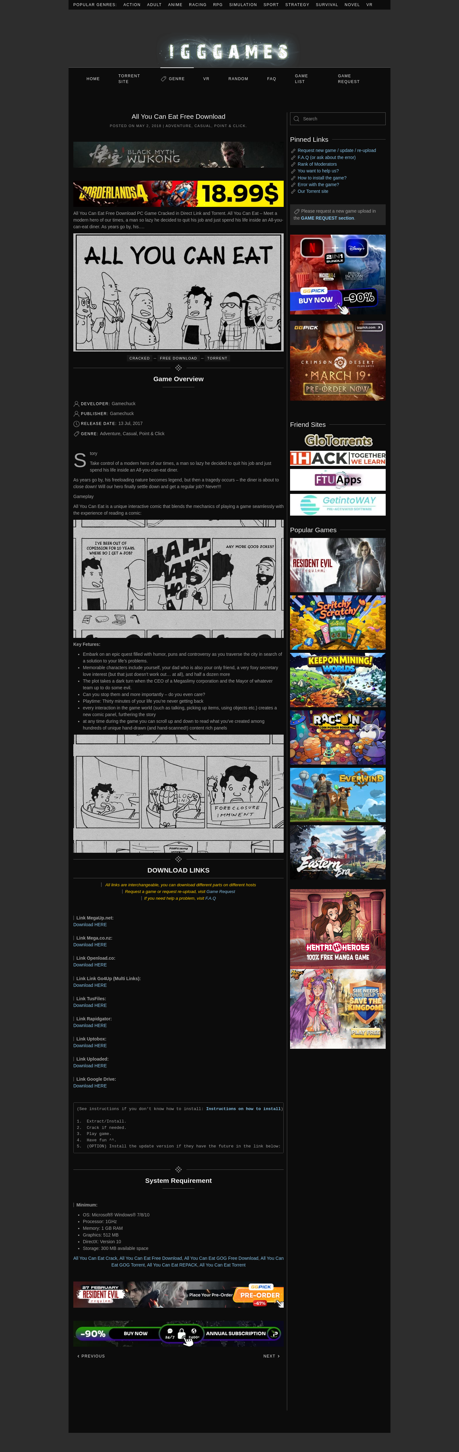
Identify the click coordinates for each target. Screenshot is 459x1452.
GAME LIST (301, 79)
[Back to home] (229, 38)
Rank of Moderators (317, 164)
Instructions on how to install (243, 1109)
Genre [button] (177, 79)
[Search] (338, 118)
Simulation (243, 5)
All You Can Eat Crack (95, 1258)
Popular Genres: (95, 5)
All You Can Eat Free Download (151, 1258)
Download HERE (90, 924)
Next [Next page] (271, 1356)
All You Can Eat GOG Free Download (221, 1258)
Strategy (297, 5)
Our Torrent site (313, 191)
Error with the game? (318, 184)
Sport (271, 5)
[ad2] (335, 929)
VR (370, 5)
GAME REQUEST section (327, 218)
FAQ (271, 79)
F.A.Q (210, 898)
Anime (175, 5)
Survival (327, 5)
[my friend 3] (338, 457)
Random (238, 79)
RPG (218, 5)
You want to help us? (318, 170)
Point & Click (230, 126)
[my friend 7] (338, 504)
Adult (154, 5)
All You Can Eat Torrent (223, 1264)
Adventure (178, 126)
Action (132, 5)
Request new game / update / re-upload (337, 150)
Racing (198, 5)
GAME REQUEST (349, 79)
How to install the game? (322, 177)
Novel (352, 5)
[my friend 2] (338, 439)
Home (93, 79)
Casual (202, 126)
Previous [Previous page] (91, 1356)
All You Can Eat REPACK (172, 1264)
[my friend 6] (338, 479)
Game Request (221, 891)
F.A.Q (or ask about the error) (327, 157)
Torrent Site (129, 79)
